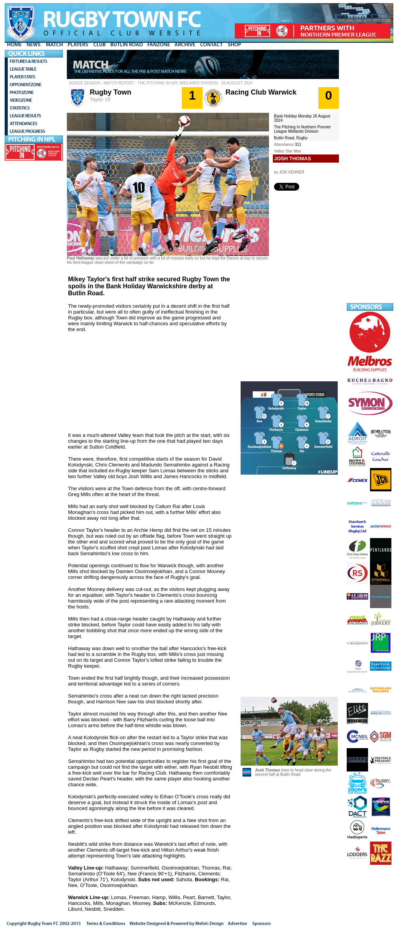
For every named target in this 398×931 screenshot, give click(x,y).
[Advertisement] (370, 166)
